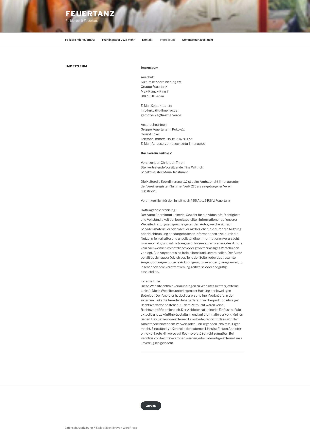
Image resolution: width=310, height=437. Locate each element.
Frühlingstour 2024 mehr (118, 39)
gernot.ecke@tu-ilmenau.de (161, 115)
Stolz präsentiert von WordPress (116, 427)
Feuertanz (90, 13)
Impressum (167, 39)
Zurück (151, 405)
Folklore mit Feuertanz (80, 39)
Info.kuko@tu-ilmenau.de (159, 110)
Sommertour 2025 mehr (197, 39)
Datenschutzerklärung (78, 427)
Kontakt (147, 39)
